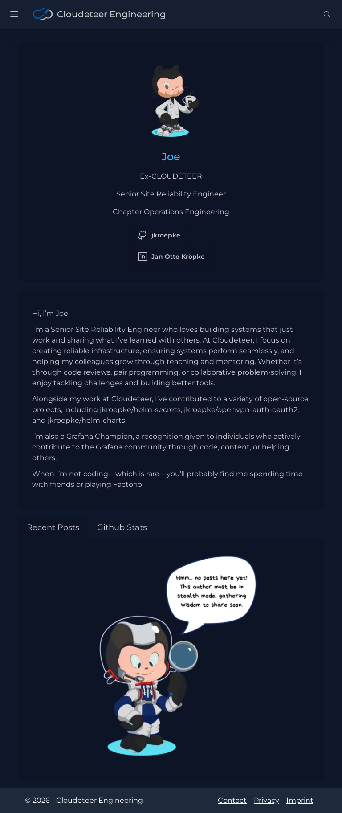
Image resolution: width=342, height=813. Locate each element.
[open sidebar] (14, 14)
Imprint (300, 800)
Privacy (266, 800)
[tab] (53, 527)
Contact (232, 800)
